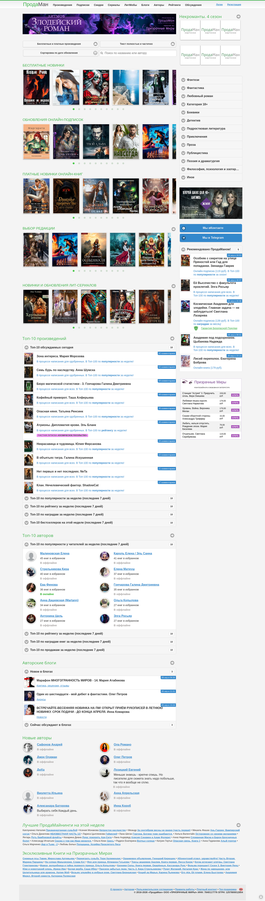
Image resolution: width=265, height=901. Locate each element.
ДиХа (41, 770)
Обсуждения (193, 4)
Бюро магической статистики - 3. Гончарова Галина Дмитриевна (84, 384)
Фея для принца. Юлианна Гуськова (108, 862)
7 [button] (107, 110)
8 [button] (112, 110)
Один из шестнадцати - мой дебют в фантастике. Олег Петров (82, 694)
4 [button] (90, 110)
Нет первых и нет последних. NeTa (62, 472)
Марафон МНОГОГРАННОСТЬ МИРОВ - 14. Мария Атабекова (81, 681)
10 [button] (123, 110)
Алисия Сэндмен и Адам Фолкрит (151, 838)
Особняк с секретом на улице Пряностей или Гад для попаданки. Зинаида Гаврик (214, 262)
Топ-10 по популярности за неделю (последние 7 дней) (102, 499)
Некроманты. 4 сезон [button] (238, 17)
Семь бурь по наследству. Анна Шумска (66, 370)
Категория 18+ (214, 105)
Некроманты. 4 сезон (200, 17)
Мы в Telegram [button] (213, 238)
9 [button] (118, 110)
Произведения (62, 4)
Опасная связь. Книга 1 (186, 841)
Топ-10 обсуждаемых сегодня (102, 348)
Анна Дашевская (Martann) (59, 601)
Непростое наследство (112, 831)
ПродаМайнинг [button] (238, 825)
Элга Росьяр (123, 616)
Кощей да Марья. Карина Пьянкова (159, 873)
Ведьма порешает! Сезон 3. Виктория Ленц (213, 866)
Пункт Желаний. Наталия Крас (181, 869)
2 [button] (79, 110)
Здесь (110, 841)
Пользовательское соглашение (154, 890)
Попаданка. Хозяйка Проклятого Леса (98, 845)
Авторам (129, 890)
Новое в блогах (102, 672)
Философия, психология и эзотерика (214, 169)
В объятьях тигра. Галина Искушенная (65, 458)
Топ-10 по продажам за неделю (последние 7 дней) (102, 651)
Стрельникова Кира (54, 569)
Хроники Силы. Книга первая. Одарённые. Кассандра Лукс (151, 866)
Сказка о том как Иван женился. (73, 841)
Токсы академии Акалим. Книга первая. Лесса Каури (162, 862)
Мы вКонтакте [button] (213, 228)
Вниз (261, 897)
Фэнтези (210, 80)
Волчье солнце (146, 841)
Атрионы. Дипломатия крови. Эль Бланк (66, 425)
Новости (42, 717)
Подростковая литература (214, 129)
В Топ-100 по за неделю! (110, 362)
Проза (208, 145)
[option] (36, 88)
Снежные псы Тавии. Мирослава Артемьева (49, 859)
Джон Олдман (47, 757)
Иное (208, 178)
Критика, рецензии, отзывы (53, 686)
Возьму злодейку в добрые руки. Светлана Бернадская (104, 873)
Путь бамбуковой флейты (46, 838)
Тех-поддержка (228, 890)
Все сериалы (173, 286)
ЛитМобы (130, 4)
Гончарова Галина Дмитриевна (136, 585)
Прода (35, 4)
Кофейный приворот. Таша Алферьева (65, 398)
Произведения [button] (172, 339)
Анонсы (41, 700)
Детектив (211, 121)
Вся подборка (173, 229)
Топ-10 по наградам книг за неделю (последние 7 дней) (102, 643)
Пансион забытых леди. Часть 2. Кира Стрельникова (130, 869)
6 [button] (101, 110)
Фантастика (212, 88)
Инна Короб (122, 806)
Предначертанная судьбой (61, 831)
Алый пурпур (228, 841)
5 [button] (96, 110)
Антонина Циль (51, 616)
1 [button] (74, 110)
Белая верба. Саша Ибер (83, 869)
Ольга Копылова (126, 601)
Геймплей (111, 834)
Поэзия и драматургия (214, 161)
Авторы (159, 4)
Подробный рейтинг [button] (172, 536)
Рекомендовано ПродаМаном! (214, 250)
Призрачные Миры (212, 385)
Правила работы (185, 890)
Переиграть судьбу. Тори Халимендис (99, 859)
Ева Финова (49, 585)
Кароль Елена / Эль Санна (133, 554)
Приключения (214, 137)
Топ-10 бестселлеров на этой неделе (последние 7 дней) (102, 524)
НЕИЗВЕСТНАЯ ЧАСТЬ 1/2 (65, 834)
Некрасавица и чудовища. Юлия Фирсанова (69, 444)
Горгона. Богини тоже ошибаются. (153, 834)
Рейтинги (175, 4)
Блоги (145, 4)
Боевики (210, 113)
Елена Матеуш (124, 569)
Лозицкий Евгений (127, 770)
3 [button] (85, 110)
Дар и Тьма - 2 (49, 845)
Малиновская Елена (54, 554)
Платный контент (207, 890)
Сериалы (114, 4)
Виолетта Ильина (49, 793)
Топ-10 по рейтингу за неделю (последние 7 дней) (102, 507)
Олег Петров (123, 757)
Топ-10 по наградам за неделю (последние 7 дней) (102, 515)
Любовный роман (214, 96)
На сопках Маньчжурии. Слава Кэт (65, 862)
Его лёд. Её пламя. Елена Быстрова (202, 873)
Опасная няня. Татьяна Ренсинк (60, 412)
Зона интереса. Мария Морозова (60, 357)
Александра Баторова (53, 806)
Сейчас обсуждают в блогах (102, 726)
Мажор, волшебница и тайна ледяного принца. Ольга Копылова (77, 866)
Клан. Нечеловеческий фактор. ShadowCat (68, 486)
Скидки (98, 4)
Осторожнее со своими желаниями (215, 834)
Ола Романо (122, 745)
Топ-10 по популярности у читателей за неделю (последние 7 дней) (102, 545)
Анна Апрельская (126, 793)
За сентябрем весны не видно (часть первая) (163, 831)
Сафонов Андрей (49, 745)
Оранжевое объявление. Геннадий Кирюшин (149, 859)
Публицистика (214, 153)
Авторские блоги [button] (172, 663)
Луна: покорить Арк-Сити (97, 838)
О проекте (116, 890)
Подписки (83, 4)
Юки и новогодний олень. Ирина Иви (45, 869)
